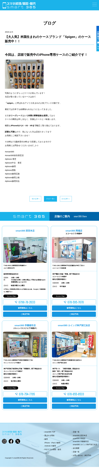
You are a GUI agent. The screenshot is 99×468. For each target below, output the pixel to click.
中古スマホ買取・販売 (52, 450)
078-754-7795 (27, 395)
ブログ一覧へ (49, 199)
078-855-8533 (75, 395)
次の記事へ (73, 199)
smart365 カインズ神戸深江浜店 (85, 446)
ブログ (46, 454)
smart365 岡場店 (79, 439)
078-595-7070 (76, 303)
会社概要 (76, 449)
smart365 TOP (49, 433)
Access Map (11, 297)
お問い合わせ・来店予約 (82, 456)
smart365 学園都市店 (81, 442)
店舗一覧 (76, 433)
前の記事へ (25, 199)
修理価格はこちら (25, 309)
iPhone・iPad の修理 (52, 444)
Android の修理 (50, 447)
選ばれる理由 (49, 436)
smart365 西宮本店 (80, 436)
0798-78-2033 (27, 303)
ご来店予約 (25, 315)
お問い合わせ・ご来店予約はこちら (96, 45)
